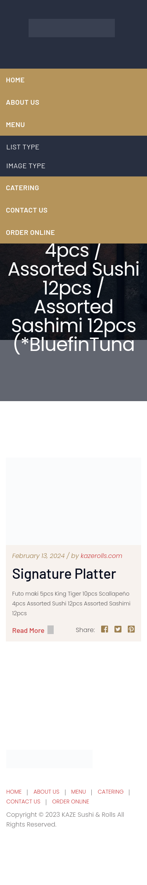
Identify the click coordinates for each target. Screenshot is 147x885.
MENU (15, 124)
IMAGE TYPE (26, 165)
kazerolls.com (101, 555)
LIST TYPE (23, 146)
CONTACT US (27, 209)
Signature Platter (64, 573)
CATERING (22, 187)
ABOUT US (23, 102)
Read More (28, 629)
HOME (15, 79)
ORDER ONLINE (30, 232)
